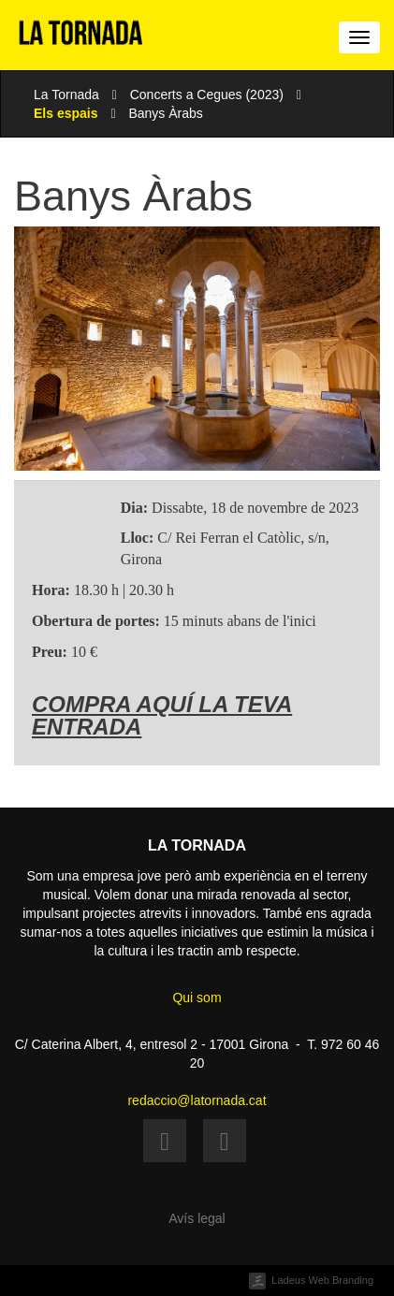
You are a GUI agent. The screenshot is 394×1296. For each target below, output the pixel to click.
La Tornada (66, 94)
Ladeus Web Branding (322, 1280)
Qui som (196, 997)
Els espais (66, 113)
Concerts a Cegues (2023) (207, 94)
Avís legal (196, 1218)
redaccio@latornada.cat (196, 1100)
